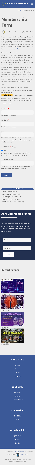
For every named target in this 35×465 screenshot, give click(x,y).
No (5, 150)
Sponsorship (18, 436)
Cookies (17, 443)
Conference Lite (19, 451)
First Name (4, 109)
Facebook (17, 376)
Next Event (17, 392)
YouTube (17, 365)
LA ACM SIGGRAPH (17, 3)
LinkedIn (17, 372)
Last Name (4, 120)
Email (2, 131)
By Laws (17, 396)
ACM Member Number (7, 160)
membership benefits (12, 49)
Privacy (17, 439)
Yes (15, 147)
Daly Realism (24, 454)
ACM (17, 420)
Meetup (17, 369)
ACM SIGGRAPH (17, 416)
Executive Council (17, 400)
